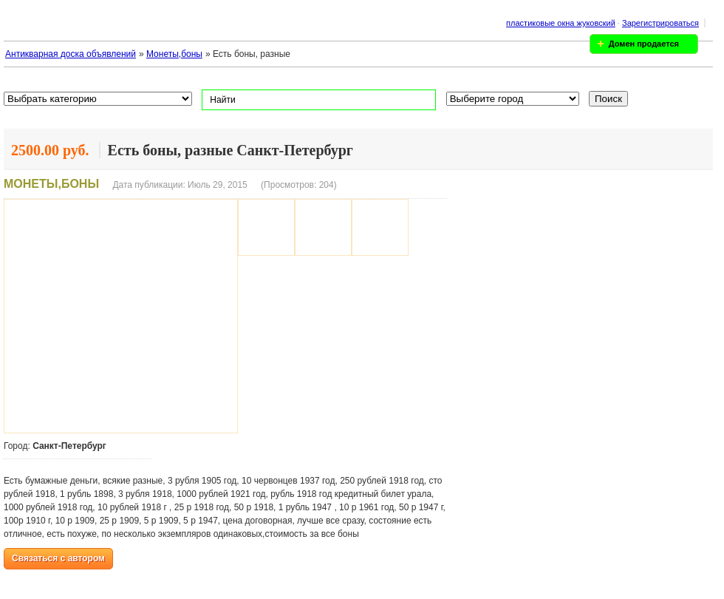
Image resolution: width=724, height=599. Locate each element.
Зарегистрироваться (660, 22)
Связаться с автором (58, 558)
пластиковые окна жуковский (560, 22)
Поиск (608, 98)
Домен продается (644, 43)
